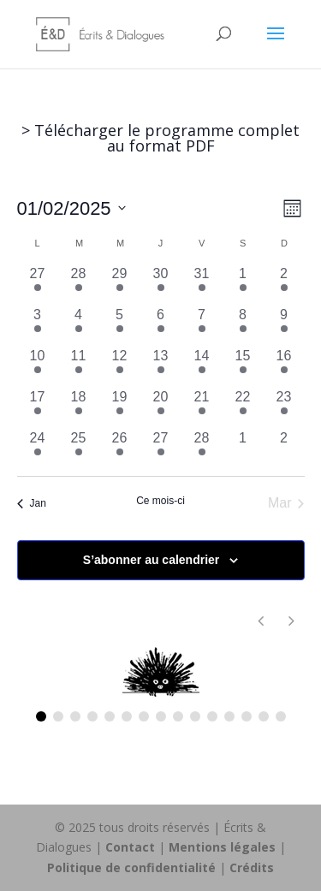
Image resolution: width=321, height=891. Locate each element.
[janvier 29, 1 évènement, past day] (119, 284)
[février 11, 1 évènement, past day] (78, 366)
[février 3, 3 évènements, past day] (37, 325)
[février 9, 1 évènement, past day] (284, 325)
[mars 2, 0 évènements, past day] (284, 448)
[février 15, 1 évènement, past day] (243, 366)
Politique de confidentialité (131, 867)
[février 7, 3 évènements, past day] (202, 325)
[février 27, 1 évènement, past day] (160, 448)
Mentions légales (222, 847)
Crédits (251, 867)
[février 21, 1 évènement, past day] (202, 407)
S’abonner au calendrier (151, 560)
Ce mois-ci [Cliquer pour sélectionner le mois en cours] (160, 501)
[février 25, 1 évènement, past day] (78, 448)
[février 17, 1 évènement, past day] (37, 407)
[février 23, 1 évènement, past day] (284, 407)
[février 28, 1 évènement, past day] (202, 448)
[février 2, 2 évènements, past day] (284, 284)
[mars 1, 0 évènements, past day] (243, 448)
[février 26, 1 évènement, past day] (119, 448)
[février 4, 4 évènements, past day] (78, 325)
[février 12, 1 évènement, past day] (119, 366)
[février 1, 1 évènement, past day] (243, 284)
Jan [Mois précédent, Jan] (31, 503)
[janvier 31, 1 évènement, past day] (202, 284)
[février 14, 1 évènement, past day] (202, 366)
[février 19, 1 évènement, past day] (119, 407)
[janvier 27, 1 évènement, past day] (37, 284)
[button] (292, 620)
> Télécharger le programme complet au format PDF (160, 138)
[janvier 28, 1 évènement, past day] (78, 284)
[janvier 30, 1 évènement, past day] (160, 284)
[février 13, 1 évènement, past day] (160, 366)
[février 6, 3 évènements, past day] (160, 325)
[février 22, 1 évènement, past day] (243, 407)
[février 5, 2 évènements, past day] (119, 325)
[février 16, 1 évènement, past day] (284, 366)
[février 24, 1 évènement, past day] (37, 448)
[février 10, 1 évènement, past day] (37, 366)
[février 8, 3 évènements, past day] (243, 325)
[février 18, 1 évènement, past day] (78, 407)
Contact (130, 847)
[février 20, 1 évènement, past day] (160, 407)
